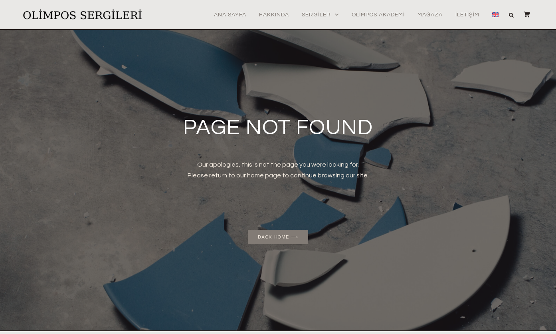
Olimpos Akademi (378, 15)
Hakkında (274, 15)
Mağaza (430, 15)
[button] (511, 15)
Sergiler (320, 14)
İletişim (467, 15)
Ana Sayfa (230, 15)
